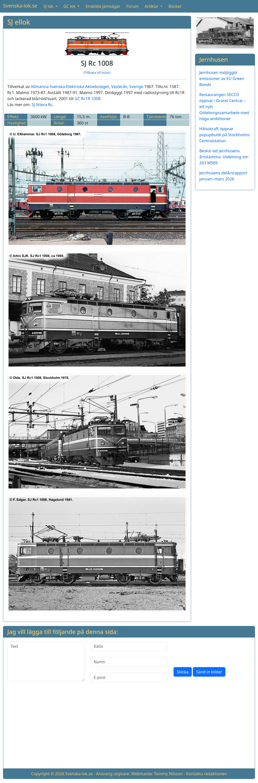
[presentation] (212, 651)
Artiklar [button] (152, 6)
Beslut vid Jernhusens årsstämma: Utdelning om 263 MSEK (223, 157)
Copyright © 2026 (47, 773)
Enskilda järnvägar (102, 6)
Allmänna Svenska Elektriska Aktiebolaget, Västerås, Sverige (87, 86)
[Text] (45, 661)
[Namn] (129, 662)
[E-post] (129, 677)
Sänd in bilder (209, 672)
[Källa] (129, 646)
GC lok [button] (69, 6)
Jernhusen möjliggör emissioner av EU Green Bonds (221, 78)
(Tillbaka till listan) (96, 72)
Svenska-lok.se (20, 5)
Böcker (175, 6)
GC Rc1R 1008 (87, 98)
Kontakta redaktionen (206, 773)
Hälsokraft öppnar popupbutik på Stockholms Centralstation (224, 135)
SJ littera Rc (42, 104)
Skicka (183, 672)
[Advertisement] (129, 729)
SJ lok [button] (48, 6)
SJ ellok (18, 22)
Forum (132, 6)
